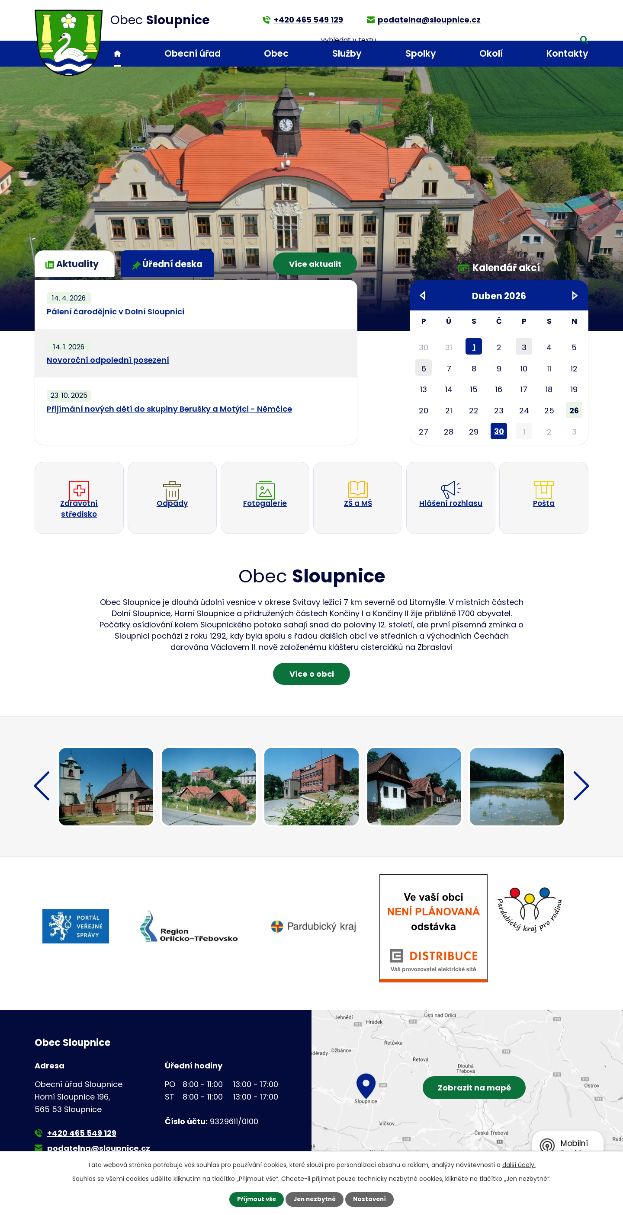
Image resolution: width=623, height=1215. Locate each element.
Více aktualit (312, 263)
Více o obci (311, 686)
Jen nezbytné (314, 1199)
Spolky (420, 53)
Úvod (117, 54)
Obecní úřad (192, 53)
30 (499, 431)
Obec (276, 53)
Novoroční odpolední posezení (108, 360)
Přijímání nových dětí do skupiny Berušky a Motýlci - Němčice (169, 408)
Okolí (491, 53)
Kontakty (567, 53)
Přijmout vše (254, 1199)
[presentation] (42, 800)
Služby (347, 53)
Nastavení (372, 1199)
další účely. (519, 1164)
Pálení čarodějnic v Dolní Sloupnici (115, 311)
